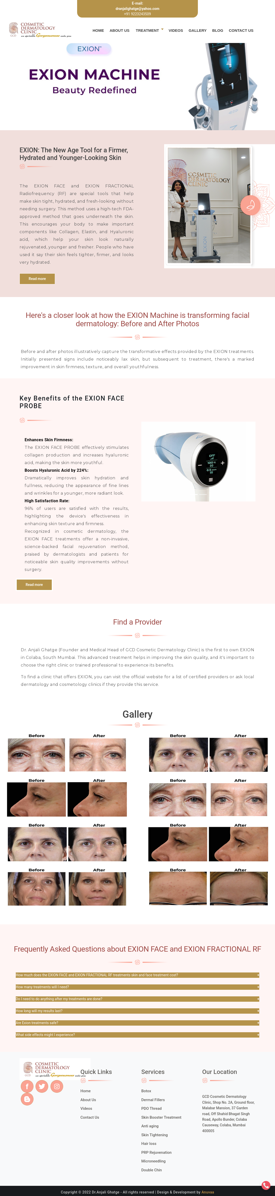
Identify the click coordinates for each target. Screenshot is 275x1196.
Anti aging (150, 1126)
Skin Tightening (154, 1135)
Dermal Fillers (153, 1100)
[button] (150, 461)
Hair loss (148, 1143)
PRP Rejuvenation (156, 1152)
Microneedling (153, 1161)
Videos (176, 30)
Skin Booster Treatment (161, 1117)
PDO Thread (151, 1108)
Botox (146, 1091)
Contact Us (241, 30)
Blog (217, 30)
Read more (37, 279)
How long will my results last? (39, 1011)
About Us (119, 30)
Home (98, 30)
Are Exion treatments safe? (37, 1023)
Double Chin (151, 1170)
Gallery (197, 30)
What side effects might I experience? (45, 1035)
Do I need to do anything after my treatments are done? (59, 999)
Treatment (147, 30)
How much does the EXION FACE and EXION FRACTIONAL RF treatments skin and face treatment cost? (97, 975)
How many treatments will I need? (42, 987)
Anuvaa (207, 1192)
